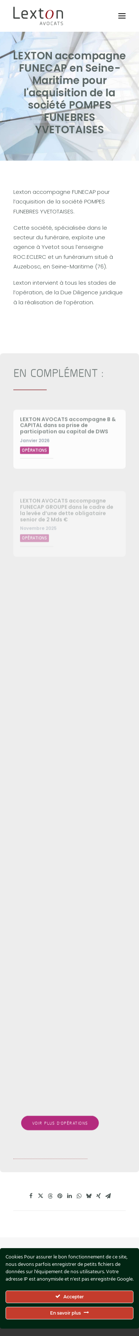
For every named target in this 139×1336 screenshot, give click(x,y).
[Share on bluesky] (89, 1196)
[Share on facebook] (31, 1196)
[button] (122, 16)
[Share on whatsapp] (79, 1196)
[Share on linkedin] (69, 1196)
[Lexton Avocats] (38, 16)
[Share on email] (108, 1196)
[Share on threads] (50, 1196)
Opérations (34, 473)
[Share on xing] (98, 1196)
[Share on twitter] (40, 1196)
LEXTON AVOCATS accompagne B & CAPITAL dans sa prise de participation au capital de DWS (68, 449)
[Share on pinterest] (60, 1196)
